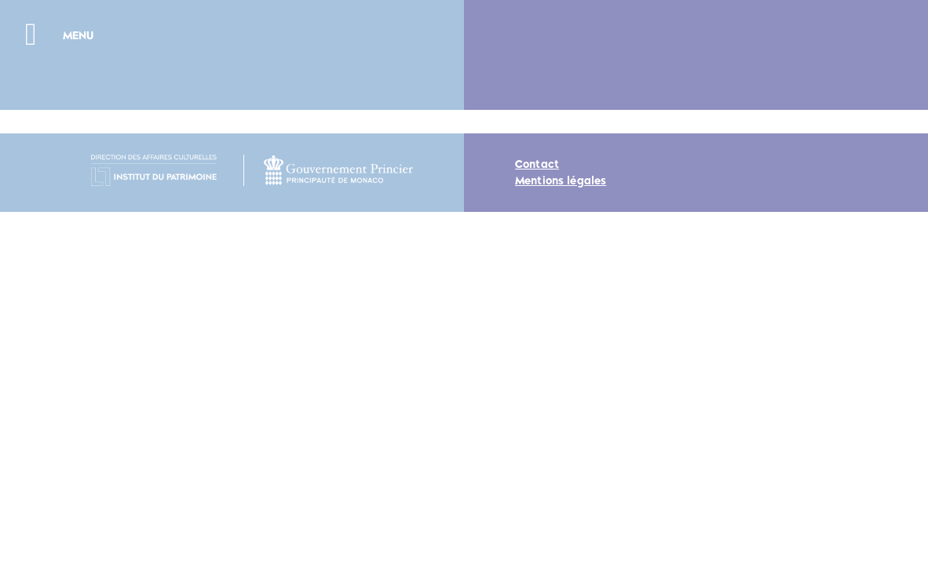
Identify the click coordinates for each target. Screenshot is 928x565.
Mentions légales (560, 181)
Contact (537, 164)
